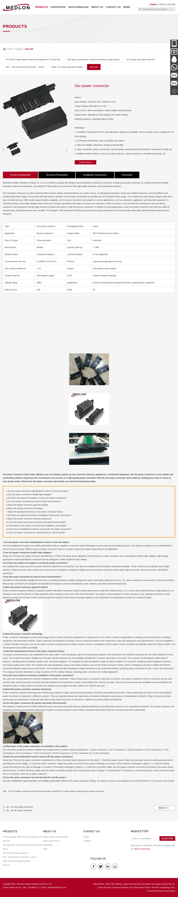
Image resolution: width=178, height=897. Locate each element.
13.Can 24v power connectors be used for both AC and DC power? (36, 532)
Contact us (113, 7)
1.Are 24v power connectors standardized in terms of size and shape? (37, 491)
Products (41, 7)
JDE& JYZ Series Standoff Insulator (67, 67)
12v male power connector (72, 791)
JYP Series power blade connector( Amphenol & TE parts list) (33, 59)
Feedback (87, 841)
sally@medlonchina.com (56, 887)
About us (97, 7)
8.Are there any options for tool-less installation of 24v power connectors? (39, 515)
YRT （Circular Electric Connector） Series (25, 67)
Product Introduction (20, 175)
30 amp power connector (22, 807)
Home (9, 49)
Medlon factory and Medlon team (55, 837)
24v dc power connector (21, 810)
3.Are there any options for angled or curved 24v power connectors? (36, 498)
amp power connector (94, 791)
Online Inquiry (85, 162)
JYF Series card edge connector (140, 59)
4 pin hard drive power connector (45, 791)
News (126, 7)
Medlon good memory (51, 841)
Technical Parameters (57, 175)
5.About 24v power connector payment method (27, 505)
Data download (78, 7)
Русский (171, 4)
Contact (86, 837)
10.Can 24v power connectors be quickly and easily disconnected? (36, 522)
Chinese (162, 4)
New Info (94, 67)
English (153, 4)
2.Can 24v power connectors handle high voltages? (29, 494)
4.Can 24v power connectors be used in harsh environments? (33, 501)
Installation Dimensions (95, 175)
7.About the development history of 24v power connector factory (34, 512)
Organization (48, 845)
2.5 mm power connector (19, 791)
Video (45, 849)
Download (127, 175)
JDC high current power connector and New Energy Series (93, 59)
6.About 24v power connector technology (24, 508)
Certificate (58, 7)
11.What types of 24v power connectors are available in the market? (36, 525)
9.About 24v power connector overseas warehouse (28, 519)
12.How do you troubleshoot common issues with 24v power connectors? (38, 529)
